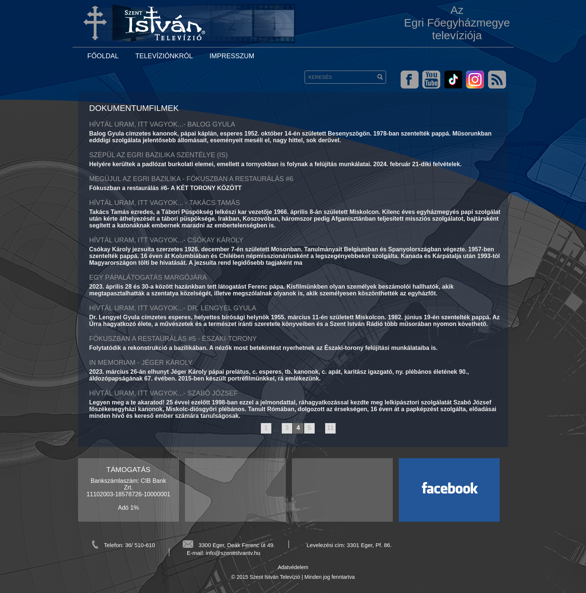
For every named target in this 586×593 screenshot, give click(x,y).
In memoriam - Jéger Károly (141, 362)
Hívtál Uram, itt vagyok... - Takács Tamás (164, 203)
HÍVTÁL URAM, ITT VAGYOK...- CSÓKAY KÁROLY (166, 240)
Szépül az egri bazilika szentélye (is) (158, 155)
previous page (257, 428)
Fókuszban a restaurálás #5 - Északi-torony (173, 338)
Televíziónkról (164, 56)
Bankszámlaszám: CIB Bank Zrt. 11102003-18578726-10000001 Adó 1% (128, 494)
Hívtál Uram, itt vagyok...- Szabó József (163, 393)
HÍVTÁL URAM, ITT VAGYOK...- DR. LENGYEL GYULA (172, 308)
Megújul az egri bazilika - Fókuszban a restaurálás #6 (191, 179)
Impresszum (231, 56)
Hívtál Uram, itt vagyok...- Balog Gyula (162, 124)
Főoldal (103, 56)
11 (330, 428)
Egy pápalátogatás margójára (148, 277)
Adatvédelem (293, 567)
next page (339, 428)
